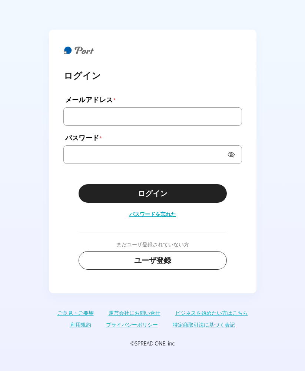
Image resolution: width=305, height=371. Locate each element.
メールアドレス (90, 99)
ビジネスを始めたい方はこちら (211, 312)
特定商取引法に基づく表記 (204, 324)
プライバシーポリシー (132, 324)
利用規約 (80, 324)
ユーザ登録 (152, 260)
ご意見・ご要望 (75, 312)
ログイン (153, 193)
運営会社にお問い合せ (134, 312)
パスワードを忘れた (152, 213)
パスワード (83, 137)
